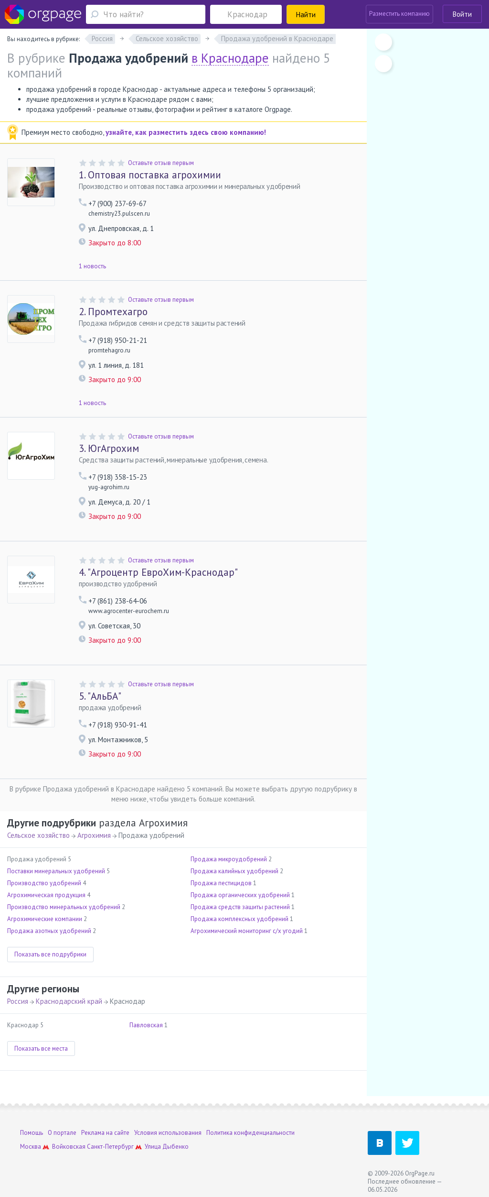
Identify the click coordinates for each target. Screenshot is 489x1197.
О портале (62, 1133)
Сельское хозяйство (38, 835)
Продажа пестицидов (221, 883)
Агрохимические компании (44, 919)
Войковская (68, 1146)
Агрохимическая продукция (46, 895)
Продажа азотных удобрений (49, 931)
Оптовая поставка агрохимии (150, 174)
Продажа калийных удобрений (234, 871)
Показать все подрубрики (50, 954)
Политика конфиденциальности (250, 1133)
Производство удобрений (44, 883)
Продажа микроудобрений (229, 859)
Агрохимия (94, 835)
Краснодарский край (69, 1001)
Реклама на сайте (105, 1133)
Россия (17, 1001)
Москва (30, 1146)
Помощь (31, 1133)
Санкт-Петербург (110, 1146)
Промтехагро (113, 311)
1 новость (92, 266)
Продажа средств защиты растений (240, 907)
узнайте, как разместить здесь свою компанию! (186, 132)
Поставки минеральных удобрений (56, 871)
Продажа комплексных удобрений (239, 919)
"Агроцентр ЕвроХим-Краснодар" (158, 572)
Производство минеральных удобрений (63, 907)
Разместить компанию (399, 14)
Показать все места (41, 1048)
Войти (462, 14)
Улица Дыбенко (167, 1146)
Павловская (146, 1025)
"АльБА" (100, 696)
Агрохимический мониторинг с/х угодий (247, 931)
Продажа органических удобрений (240, 895)
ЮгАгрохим (109, 448)
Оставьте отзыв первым (161, 163)
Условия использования (168, 1133)
